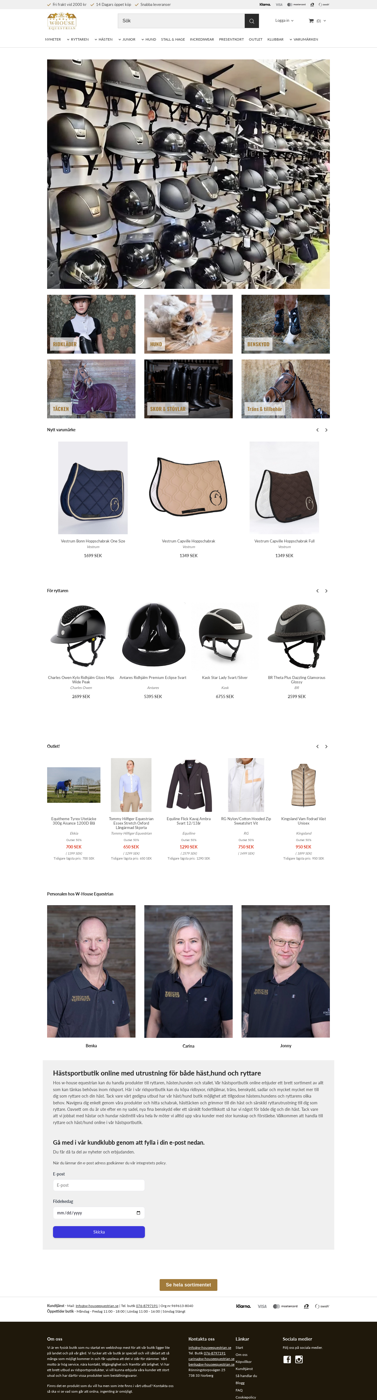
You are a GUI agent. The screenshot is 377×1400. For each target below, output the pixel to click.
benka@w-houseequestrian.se (211, 1364)
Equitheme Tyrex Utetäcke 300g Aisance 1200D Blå (73, 820)
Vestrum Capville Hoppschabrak (188, 541)
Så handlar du (246, 1376)
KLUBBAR (275, 39)
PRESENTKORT (231, 39)
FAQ (239, 1390)
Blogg (240, 1383)
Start (239, 1347)
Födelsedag (63, 1201)
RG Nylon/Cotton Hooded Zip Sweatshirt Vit (246, 820)
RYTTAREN (80, 39)
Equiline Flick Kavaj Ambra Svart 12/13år (189, 820)
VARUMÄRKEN (306, 39)
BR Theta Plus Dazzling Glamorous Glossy (296, 679)
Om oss (241, 1354)
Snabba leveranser (153, 4)
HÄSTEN (106, 39)
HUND (150, 39)
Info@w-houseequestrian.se (97, 1306)
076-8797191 (147, 1306)
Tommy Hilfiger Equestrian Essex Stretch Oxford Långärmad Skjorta (131, 823)
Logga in (282, 20)
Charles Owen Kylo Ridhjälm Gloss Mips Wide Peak (81, 679)
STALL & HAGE (173, 39)
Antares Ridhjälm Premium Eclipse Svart (153, 677)
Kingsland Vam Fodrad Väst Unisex (303, 820)
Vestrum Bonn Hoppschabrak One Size (93, 541)
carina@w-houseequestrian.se (211, 1358)
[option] (93, 504)
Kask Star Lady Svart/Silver (225, 677)
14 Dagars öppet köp (110, 4)
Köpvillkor (244, 1361)
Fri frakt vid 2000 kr (67, 4)
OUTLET (255, 39)
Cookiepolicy (246, 1397)
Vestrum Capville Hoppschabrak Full (284, 541)
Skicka (99, 1231)
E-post (59, 1173)
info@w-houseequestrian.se (209, 1347)
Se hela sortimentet (188, 1284)
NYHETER (53, 39)
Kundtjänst (244, 1368)
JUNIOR (129, 39)
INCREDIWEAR (202, 39)
